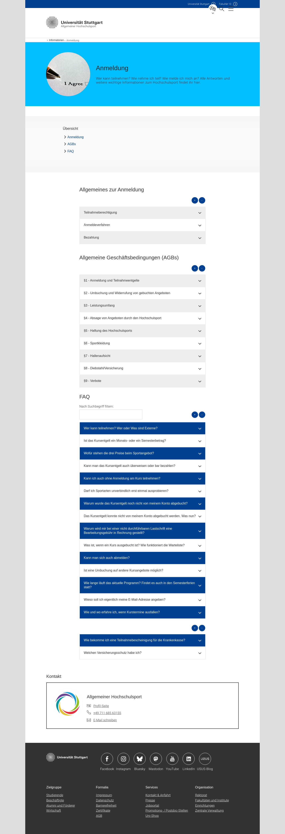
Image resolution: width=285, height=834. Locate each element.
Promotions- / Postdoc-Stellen (167, 810)
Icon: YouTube (172, 759)
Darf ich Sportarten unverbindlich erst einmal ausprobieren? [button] (126, 490)
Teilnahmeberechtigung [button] (100, 212)
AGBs (72, 144)
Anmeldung (76, 137)
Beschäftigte (55, 800)
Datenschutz (105, 800)
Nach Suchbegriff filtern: (96, 406)
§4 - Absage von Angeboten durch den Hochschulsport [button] (122, 318)
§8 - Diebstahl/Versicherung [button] (103, 368)
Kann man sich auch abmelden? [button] (107, 557)
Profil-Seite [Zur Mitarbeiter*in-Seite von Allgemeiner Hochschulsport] (101, 706)
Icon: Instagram (123, 759)
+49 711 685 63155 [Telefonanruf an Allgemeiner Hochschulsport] (107, 713)
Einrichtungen (205, 805)
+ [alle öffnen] (195, 200)
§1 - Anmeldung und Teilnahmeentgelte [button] (111, 280)
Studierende (54, 795)
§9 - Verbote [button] (92, 381)
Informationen (56, 40)
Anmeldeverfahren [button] (97, 225)
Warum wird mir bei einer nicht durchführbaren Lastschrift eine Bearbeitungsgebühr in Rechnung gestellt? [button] (128, 530)
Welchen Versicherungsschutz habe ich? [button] (112, 652)
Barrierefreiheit (106, 805)
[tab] (142, 213)
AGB (99, 815)
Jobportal (152, 805)
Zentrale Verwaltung (209, 810)
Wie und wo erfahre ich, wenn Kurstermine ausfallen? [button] (122, 612)
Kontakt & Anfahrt (158, 795)
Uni (198, 3)
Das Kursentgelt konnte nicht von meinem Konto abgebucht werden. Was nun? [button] (140, 516)
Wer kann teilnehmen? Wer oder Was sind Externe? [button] (121, 428)
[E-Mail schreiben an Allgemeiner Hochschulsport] (102, 720)
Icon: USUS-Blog (205, 759)
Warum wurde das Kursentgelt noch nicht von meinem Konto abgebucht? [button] (136, 503)
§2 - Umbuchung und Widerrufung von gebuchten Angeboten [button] (127, 293)
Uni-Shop (152, 815)
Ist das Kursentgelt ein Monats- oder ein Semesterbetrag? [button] (125, 440)
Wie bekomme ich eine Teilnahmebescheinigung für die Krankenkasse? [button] (134, 640)
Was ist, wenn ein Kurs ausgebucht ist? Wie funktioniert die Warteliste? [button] (134, 545)
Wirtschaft (53, 810)
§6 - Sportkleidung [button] (97, 343)
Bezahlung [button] (91, 237)
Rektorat (201, 795)
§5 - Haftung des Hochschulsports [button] (108, 330)
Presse (150, 800)
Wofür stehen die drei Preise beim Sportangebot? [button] (119, 453)
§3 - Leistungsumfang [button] (99, 305)
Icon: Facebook (107, 759)
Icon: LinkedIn (189, 759)
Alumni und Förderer (60, 805)
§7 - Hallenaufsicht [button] (97, 356)
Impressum (104, 795)
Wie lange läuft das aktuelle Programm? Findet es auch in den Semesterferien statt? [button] (139, 585)
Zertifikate (103, 810)
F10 (225, 3)
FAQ (71, 151)
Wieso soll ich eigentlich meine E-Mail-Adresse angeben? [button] (124, 599)
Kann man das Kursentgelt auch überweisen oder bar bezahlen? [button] (129, 465)
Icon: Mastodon (156, 759)
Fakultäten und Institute (212, 800)
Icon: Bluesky (140, 759)
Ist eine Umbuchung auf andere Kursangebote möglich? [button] (123, 570)
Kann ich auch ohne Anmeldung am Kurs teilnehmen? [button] (122, 478)
